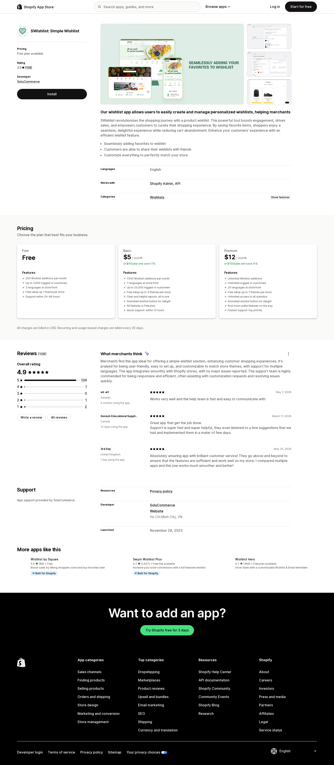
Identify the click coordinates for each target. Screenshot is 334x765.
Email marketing (151, 705)
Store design (88, 705)
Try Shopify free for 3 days (167, 630)
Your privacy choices (143, 752)
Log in (275, 6)
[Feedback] (288, 353)
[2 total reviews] (86, 407)
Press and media (272, 697)
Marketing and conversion (98, 713)
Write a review (31, 417)
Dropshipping (149, 672)
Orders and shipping (94, 697)
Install (52, 94)
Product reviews (151, 688)
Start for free (301, 6)
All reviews (59, 417)
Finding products (91, 680)
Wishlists (157, 197)
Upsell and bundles (153, 697)
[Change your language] (298, 751)
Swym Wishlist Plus (147, 559)
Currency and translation (158, 730)
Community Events (214, 697)
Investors (266, 688)
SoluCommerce (28, 81)
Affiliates (266, 713)
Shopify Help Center (215, 672)
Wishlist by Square (44, 559)
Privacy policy (161, 491)
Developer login (30, 752)
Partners (266, 705)
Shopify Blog (209, 705)
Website (156, 511)
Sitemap (114, 752)
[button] (64, 567)
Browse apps (218, 6)
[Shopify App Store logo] (35, 7)
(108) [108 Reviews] (28, 67)
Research (206, 713)
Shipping (145, 722)
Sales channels (89, 672)
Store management (93, 722)
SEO (141, 713)
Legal (263, 722)
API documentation (214, 680)
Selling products (91, 688)
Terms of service (61, 752)
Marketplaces (149, 680)
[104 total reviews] (84, 380)
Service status (270, 730)
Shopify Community (214, 688)
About (264, 672)
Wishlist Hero (245, 559)
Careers (265, 680)
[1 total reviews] (86, 387)
